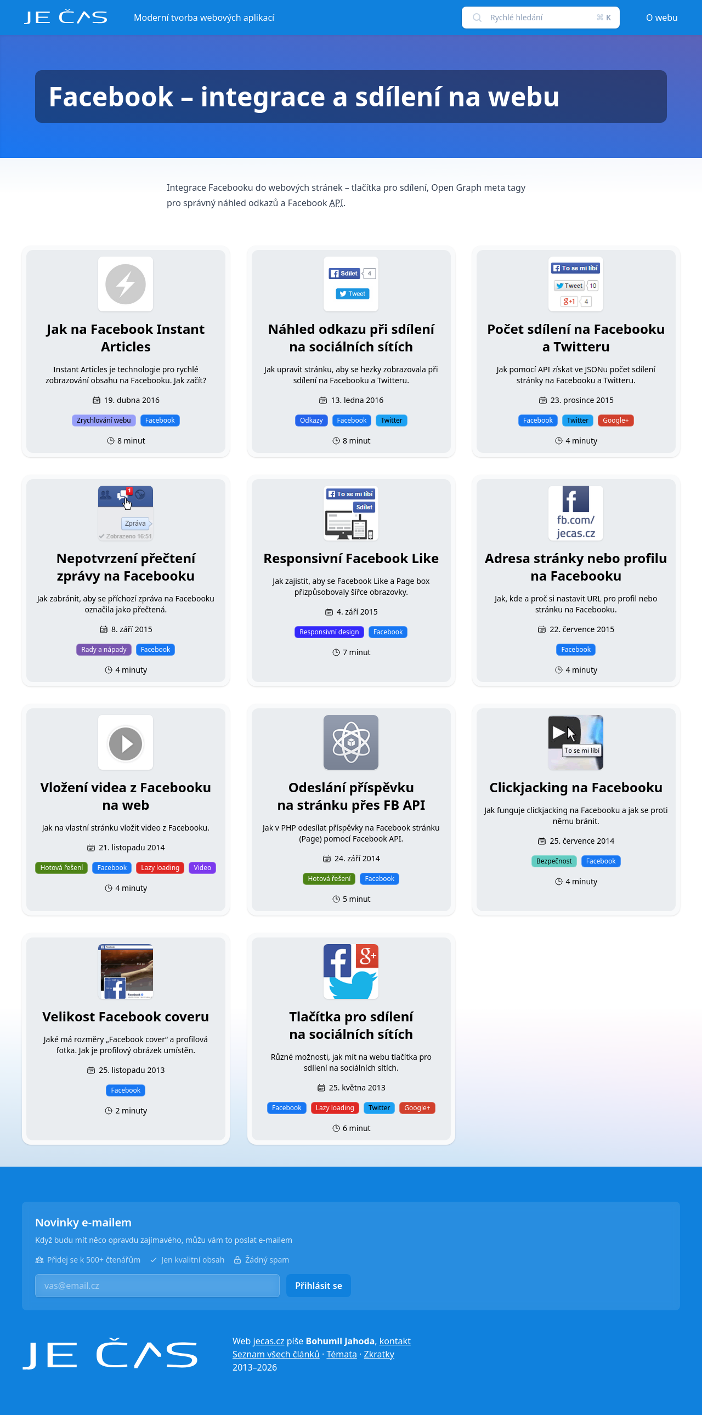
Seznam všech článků (276, 1354)
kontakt (395, 1341)
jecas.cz (269, 1341)
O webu (662, 18)
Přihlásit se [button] (318, 1286)
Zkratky (379, 1354)
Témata (341, 1354)
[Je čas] (109, 1354)
